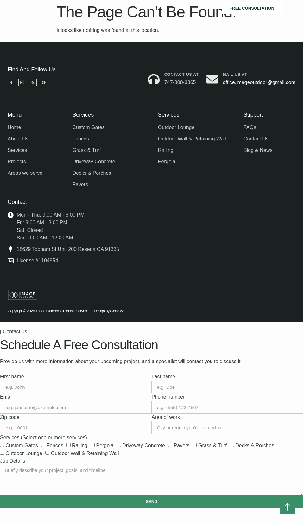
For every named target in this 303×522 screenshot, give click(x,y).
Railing (79, 445)
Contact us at (181, 74)
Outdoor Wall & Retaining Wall (85, 453)
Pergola (104, 445)
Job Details (12, 461)
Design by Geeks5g (109, 311)
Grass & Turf (212, 445)
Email (6, 397)
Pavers (182, 445)
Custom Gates (21, 445)
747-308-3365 (180, 82)
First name (12, 376)
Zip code (9, 417)
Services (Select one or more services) (43, 437)
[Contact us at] (154, 79)
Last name (163, 376)
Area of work (166, 417)
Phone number (168, 397)
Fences (55, 445)
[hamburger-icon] (292, 8)
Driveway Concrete (143, 445)
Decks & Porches (254, 445)
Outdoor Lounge (23, 453)
